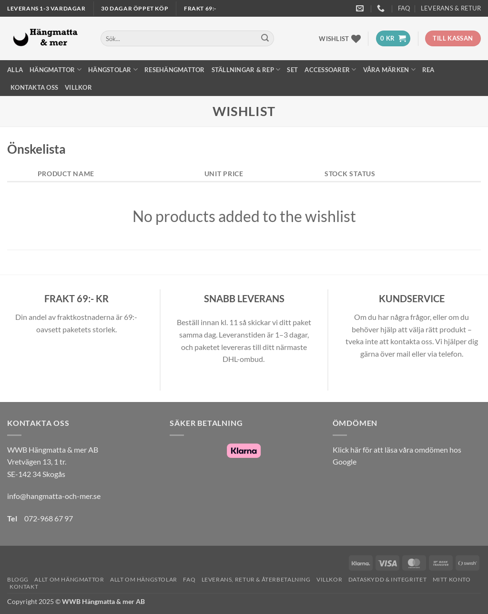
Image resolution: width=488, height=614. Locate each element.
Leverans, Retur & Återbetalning (256, 579)
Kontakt (24, 586)
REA (428, 70)
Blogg (18, 579)
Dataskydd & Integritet (387, 579)
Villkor (78, 87)
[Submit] (265, 39)
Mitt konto (452, 579)
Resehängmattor (174, 70)
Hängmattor (55, 69)
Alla (15, 70)
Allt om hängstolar (143, 579)
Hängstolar (113, 69)
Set (292, 70)
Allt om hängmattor (69, 579)
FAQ (404, 8)
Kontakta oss (34, 87)
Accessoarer (330, 69)
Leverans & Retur (451, 8)
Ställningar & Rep (246, 69)
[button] (393, 38)
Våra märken (389, 69)
